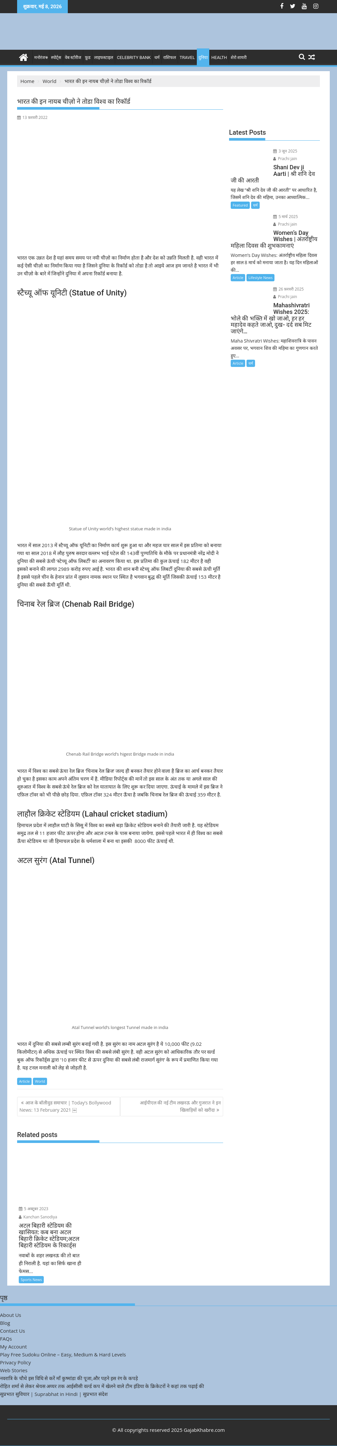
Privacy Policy (15, 1362)
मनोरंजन (40, 57)
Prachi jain (285, 158)
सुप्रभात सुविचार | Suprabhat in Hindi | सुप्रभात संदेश (54, 1394)
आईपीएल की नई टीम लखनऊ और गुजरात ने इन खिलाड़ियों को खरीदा (180, 1106)
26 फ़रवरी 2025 (288, 289)
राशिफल (169, 57)
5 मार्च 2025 (285, 216)
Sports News (31, 1279)
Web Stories (13, 1370)
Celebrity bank (134, 57)
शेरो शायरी (238, 57)
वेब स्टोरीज (73, 57)
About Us (10, 1315)
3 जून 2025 (285, 151)
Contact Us (12, 1330)
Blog (5, 1323)
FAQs (6, 1338)
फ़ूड (88, 57)
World (40, 1081)
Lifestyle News (260, 277)
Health (219, 57)
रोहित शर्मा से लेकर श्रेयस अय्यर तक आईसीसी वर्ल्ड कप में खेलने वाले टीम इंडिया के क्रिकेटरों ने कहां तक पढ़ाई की (102, 1386)
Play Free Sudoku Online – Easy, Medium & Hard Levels (63, 1354)
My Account (13, 1346)
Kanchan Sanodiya (38, 1217)
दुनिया (203, 57)
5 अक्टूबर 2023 (33, 1208)
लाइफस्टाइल (103, 57)
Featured (240, 205)
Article (24, 1081)
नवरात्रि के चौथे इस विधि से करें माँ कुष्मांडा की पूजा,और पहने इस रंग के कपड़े (69, 1378)
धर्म (157, 57)
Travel (187, 57)
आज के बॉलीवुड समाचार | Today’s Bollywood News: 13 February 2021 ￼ (65, 1106)
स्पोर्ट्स (56, 57)
